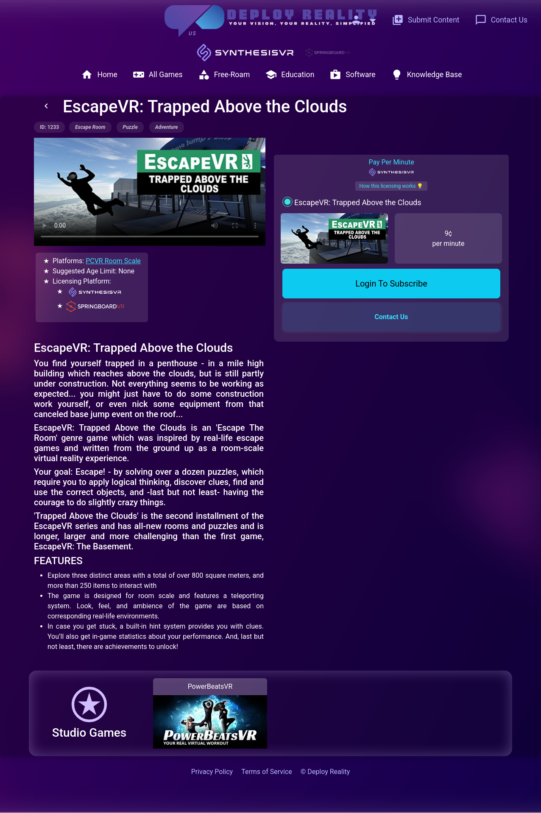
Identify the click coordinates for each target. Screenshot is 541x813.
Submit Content (426, 20)
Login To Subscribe (391, 283)
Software (352, 75)
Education (289, 75)
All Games (158, 75)
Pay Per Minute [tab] (391, 167)
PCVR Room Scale (113, 261)
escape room (90, 127)
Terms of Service (266, 772)
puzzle (130, 127)
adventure (166, 127)
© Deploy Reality (325, 772)
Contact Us (501, 20)
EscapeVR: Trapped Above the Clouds (357, 202)
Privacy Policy (212, 772)
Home (99, 75)
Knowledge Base (426, 75)
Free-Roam (224, 75)
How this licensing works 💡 (392, 186)
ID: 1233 (49, 127)
